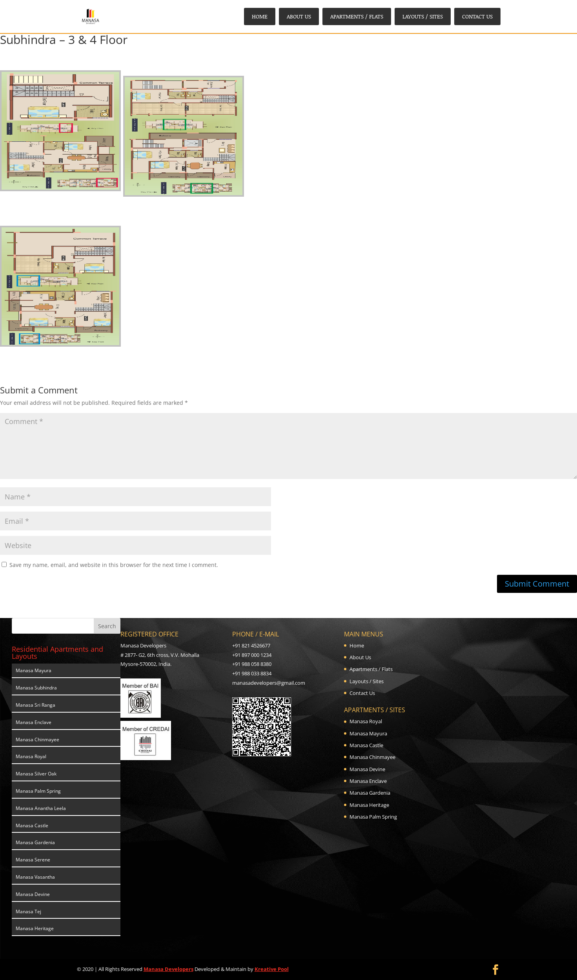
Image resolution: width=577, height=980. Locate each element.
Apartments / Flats (356, 16)
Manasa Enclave (33, 722)
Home (260, 16)
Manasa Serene (33, 859)
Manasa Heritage (35, 928)
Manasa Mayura (33, 670)
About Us (299, 16)
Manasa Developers (168, 969)
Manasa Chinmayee (37, 739)
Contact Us (477, 16)
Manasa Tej (28, 911)
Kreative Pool (272, 969)
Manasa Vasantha (35, 877)
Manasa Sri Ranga (35, 705)
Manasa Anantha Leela (41, 808)
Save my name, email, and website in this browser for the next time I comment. (113, 565)
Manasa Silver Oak (36, 773)
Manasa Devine (33, 894)
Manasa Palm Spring (38, 791)
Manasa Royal (31, 756)
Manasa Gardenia (35, 842)
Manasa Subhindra (36, 687)
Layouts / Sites (422, 16)
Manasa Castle (32, 825)
